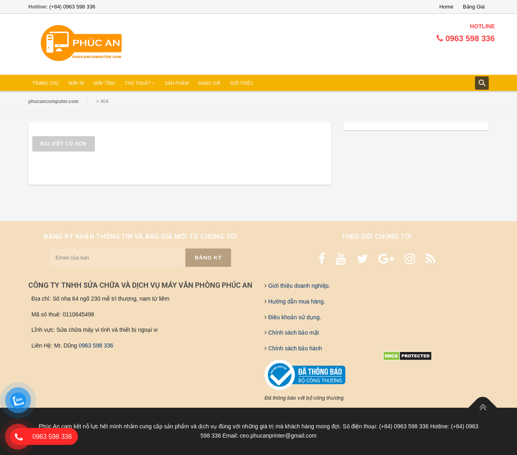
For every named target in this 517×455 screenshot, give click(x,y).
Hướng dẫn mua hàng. (296, 301)
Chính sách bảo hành (294, 348)
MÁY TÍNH (104, 83)
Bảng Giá (474, 7)
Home (446, 7)
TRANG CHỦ (45, 83)
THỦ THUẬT (140, 83)
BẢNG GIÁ (209, 83)
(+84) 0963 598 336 (72, 7)
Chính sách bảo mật (293, 332)
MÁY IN (76, 83)
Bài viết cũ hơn (63, 144)
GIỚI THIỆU (241, 83)
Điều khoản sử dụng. (294, 317)
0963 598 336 (96, 345)
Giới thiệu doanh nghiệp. (298, 285)
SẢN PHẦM (177, 83)
